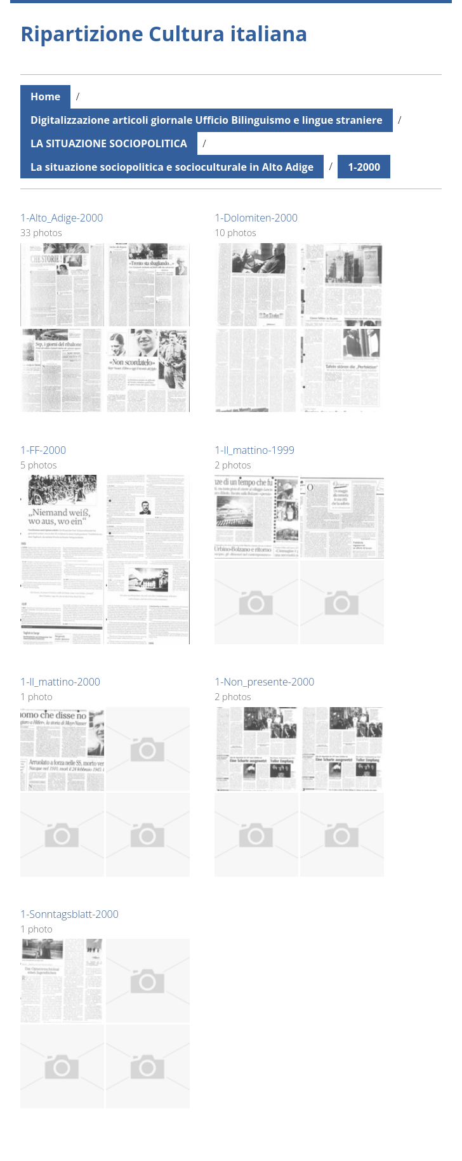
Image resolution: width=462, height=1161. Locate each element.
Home (45, 96)
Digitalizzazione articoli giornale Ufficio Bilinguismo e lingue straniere (206, 120)
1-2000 (364, 167)
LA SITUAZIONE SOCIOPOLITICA (108, 143)
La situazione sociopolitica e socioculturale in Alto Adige (172, 167)
